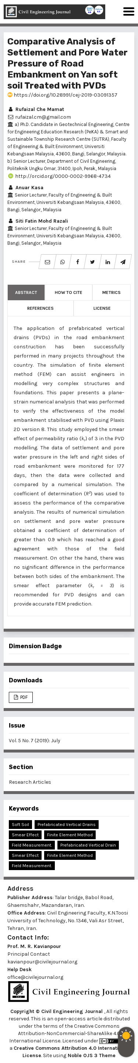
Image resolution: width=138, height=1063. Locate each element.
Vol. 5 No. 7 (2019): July (34, 740)
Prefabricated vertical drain (88, 845)
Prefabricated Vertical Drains (67, 824)
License (102, 308)
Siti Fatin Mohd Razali (37, 221)
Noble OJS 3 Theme (91, 1055)
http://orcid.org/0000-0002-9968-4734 (59, 176)
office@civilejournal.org (35, 977)
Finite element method (70, 855)
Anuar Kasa (25, 187)
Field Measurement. (32, 845)
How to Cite (68, 292)
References (40, 308)
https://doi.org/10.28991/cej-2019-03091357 (62, 95)
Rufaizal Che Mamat (35, 109)
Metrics (111, 292)
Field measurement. (32, 865)
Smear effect (25, 855)
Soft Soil (20, 824)
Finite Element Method (70, 834)
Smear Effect (25, 834)
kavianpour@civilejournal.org (42, 962)
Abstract (26, 292)
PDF (23, 697)
